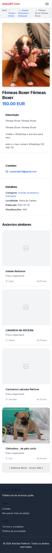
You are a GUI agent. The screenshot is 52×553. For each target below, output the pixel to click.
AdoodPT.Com (11, 3)
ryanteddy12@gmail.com (22, 171)
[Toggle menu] (47, 4)
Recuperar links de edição (16, 513)
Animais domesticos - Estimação (24, 13)
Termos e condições (13, 526)
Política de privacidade (14, 531)
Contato (6, 508)
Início (4, 10)
